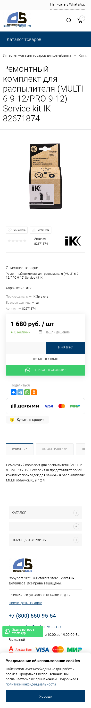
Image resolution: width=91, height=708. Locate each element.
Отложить (20, 230)
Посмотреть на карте (25, 603)
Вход (6, 26)
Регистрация (22, 26)
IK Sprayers (40, 296)
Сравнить (44, 230)
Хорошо (45, 696)
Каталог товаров (23, 39)
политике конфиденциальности (31, 684)
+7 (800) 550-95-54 (32, 616)
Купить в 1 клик (45, 359)
